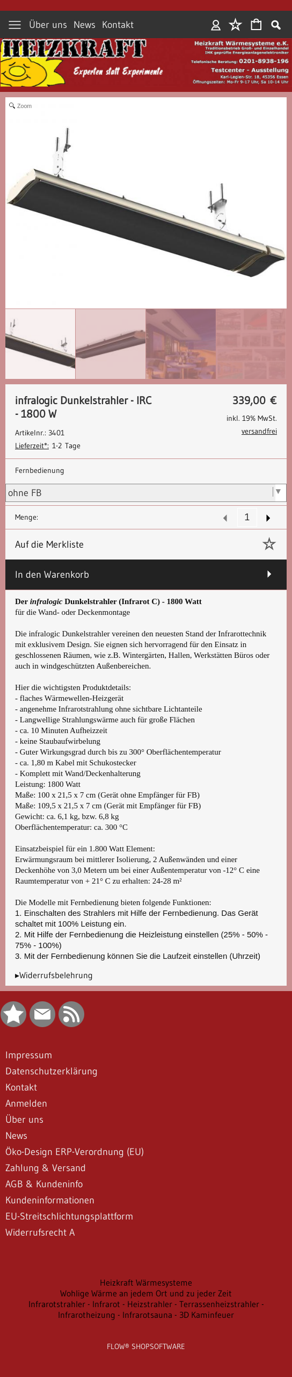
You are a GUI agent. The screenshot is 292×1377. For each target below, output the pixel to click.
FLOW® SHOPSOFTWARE (146, 1346)
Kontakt (118, 25)
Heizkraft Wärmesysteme (146, 1282)
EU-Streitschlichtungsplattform (69, 1216)
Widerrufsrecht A (40, 1232)
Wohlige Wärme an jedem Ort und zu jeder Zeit (146, 1293)
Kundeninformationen (49, 1200)
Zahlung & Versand (45, 1168)
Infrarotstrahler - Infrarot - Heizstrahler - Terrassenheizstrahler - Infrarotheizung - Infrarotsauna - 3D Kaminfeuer (146, 1309)
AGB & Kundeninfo (44, 1184)
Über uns (48, 25)
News (85, 25)
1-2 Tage (48, 445)
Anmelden (216, 25)
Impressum (28, 1055)
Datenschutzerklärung (51, 1071)
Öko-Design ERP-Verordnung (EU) (74, 1152)
